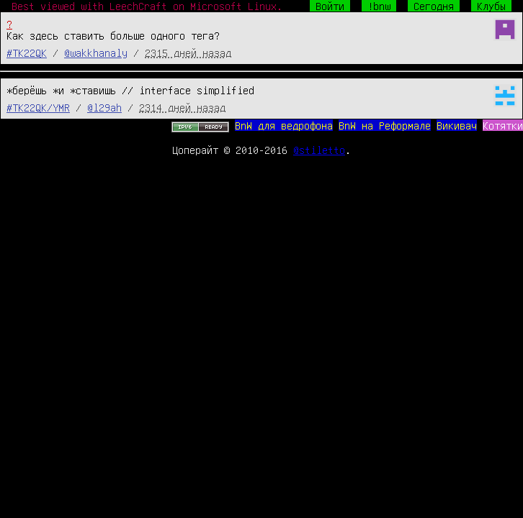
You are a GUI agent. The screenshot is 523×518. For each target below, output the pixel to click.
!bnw (378, 6)
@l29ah (104, 107)
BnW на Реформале (385, 125)
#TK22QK (26, 52)
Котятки (503, 125)
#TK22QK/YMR (38, 107)
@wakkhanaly (96, 52)
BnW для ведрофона (284, 125)
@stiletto (319, 149)
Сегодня (434, 6)
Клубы (491, 6)
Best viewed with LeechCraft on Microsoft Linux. (147, 6)
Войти (330, 6)
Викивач (457, 125)
